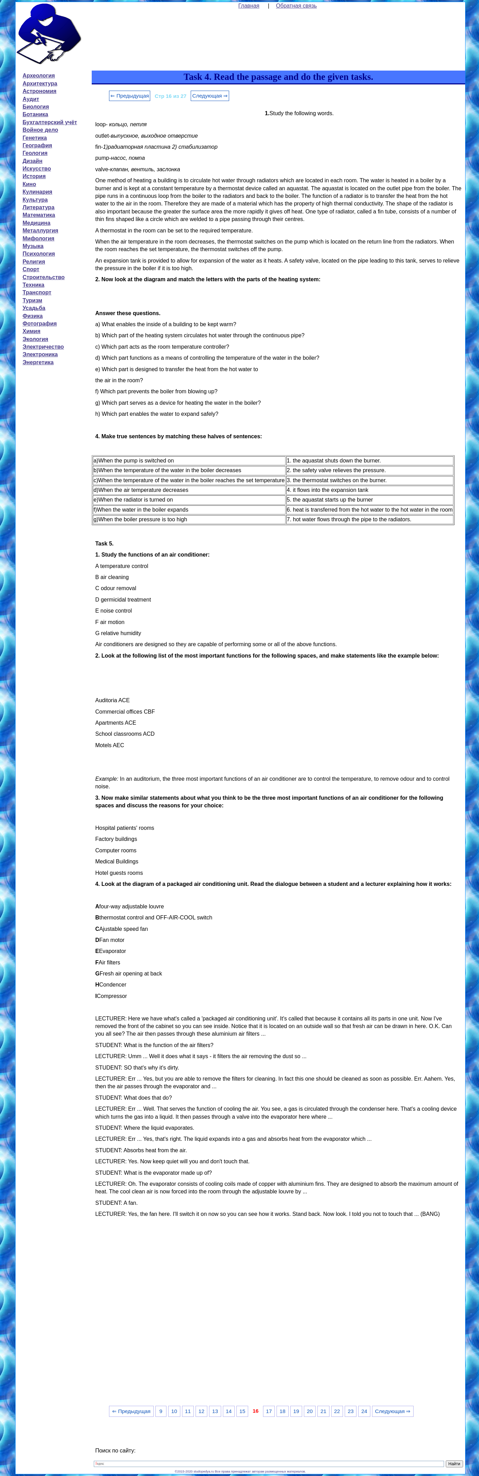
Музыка (33, 246)
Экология (35, 339)
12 (202, 1411)
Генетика (34, 138)
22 (337, 1411)
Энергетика (38, 362)
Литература (38, 207)
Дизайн (32, 161)
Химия (31, 331)
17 (269, 1411)
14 (229, 1411)
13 (215, 1411)
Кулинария (37, 192)
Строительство (43, 277)
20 (310, 1411)
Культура (35, 200)
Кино (29, 184)
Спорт (30, 269)
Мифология (38, 238)
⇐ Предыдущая (129, 96)
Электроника (40, 354)
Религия (33, 262)
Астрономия (39, 91)
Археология (38, 76)
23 (351, 1411)
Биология (35, 107)
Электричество (43, 347)
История (34, 176)
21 (323, 1411)
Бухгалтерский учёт (49, 122)
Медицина (36, 223)
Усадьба (33, 308)
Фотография (39, 324)
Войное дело (40, 130)
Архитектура (39, 83)
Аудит (30, 99)
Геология (34, 153)
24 (364, 1411)
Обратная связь (296, 6)
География (37, 145)
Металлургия (40, 230)
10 (174, 1411)
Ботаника (35, 114)
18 (283, 1411)
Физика (32, 316)
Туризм (32, 300)
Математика (38, 215)
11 (188, 1411)
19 (296, 1411)
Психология (38, 254)
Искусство (36, 169)
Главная (249, 6)
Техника (33, 285)
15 (242, 1411)
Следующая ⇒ (210, 96)
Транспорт (36, 292)
